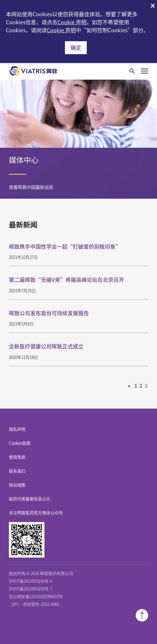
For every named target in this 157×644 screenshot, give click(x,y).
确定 (76, 47)
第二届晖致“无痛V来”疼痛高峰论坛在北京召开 (66, 279)
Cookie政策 (20, 443)
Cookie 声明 (71, 22)
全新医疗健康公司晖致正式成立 (46, 346)
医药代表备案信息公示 (29, 499)
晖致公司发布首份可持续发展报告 (49, 313)
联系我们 (17, 471)
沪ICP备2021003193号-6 (30, 581)
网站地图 (17, 485)
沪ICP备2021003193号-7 (30, 589)
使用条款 (17, 457)
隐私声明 (17, 429)
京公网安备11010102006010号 (36, 597)
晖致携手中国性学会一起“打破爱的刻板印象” (65, 246)
